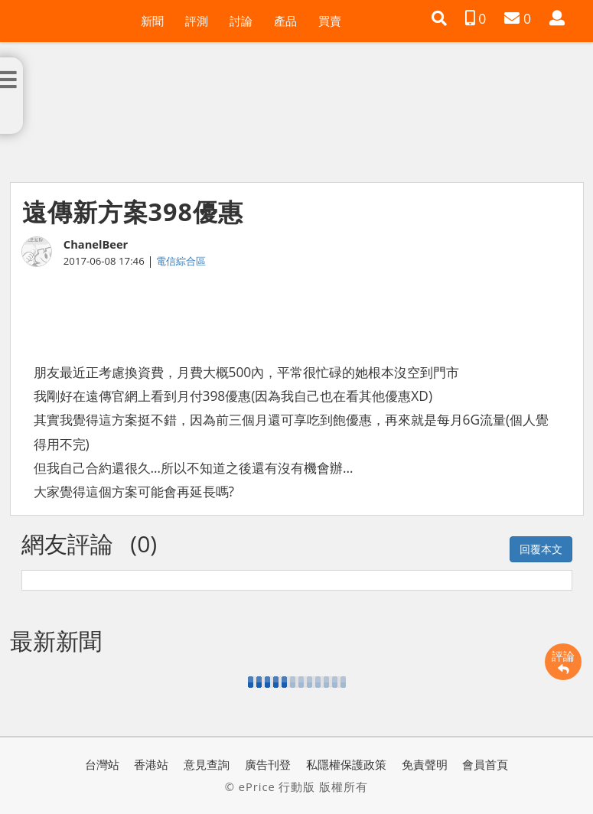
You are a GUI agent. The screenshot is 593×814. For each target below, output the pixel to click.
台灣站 (102, 764)
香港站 (151, 764)
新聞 (152, 20)
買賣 (329, 20)
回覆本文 (541, 549)
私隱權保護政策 (346, 764)
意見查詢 (207, 764)
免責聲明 (425, 764)
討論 (241, 20)
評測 (196, 20)
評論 (563, 662)
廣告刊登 (268, 764)
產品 (285, 20)
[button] (439, 18)
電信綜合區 (181, 261)
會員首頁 (485, 764)
